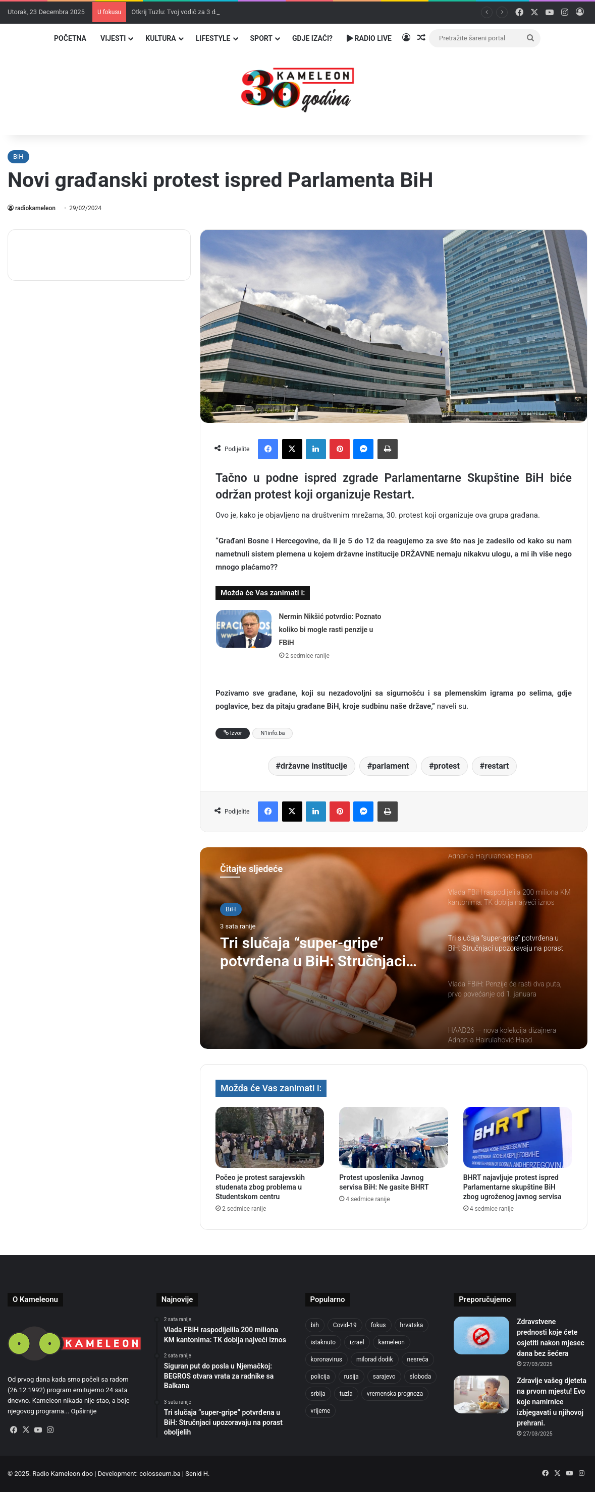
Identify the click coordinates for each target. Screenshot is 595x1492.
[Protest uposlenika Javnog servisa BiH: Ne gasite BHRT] (393, 1137)
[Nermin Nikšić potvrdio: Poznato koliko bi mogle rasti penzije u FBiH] (244, 629)
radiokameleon (35, 208)
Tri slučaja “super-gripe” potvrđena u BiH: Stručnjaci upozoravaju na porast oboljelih (313, 952)
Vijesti (113, 38)
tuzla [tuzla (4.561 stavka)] (346, 1393)
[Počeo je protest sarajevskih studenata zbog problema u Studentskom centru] (269, 1137)
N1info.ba (272, 733)
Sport (261, 38)
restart (496, 766)
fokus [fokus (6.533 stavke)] (378, 1325)
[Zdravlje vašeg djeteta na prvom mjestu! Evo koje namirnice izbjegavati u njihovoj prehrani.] (481, 1394)
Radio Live (369, 38)
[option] (393, 948)
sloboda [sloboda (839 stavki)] (420, 1376)
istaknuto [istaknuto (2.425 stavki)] (323, 1342)
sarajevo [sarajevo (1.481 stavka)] (384, 1376)
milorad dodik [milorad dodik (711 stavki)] (374, 1359)
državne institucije (314, 766)
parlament (390, 766)
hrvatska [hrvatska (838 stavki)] (411, 1325)
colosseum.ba (159, 1473)
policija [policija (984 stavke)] (320, 1376)
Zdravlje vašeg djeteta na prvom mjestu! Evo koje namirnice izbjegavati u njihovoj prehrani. (551, 1402)
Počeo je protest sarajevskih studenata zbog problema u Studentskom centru (260, 1187)
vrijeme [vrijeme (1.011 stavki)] (321, 1410)
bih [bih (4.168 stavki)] (315, 1325)
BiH (18, 156)
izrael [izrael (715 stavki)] (357, 1342)
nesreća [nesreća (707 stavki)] (417, 1359)
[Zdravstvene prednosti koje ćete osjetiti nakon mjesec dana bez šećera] (481, 1335)
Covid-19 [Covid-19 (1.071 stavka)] (345, 1325)
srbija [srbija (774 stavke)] (318, 1393)
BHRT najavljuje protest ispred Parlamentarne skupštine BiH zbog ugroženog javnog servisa (512, 1187)
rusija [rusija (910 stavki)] (351, 1376)
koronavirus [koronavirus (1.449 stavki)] (326, 1359)
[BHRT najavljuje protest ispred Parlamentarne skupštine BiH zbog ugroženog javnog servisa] (517, 1137)
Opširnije (83, 1411)
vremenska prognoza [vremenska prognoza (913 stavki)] (395, 1393)
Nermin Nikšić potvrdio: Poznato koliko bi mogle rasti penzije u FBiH (330, 629)
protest (447, 766)
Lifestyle (213, 38)
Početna (70, 38)
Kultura (160, 38)
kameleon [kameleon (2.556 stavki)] (391, 1342)
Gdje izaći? (312, 38)
